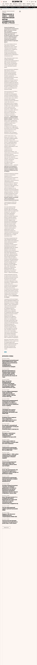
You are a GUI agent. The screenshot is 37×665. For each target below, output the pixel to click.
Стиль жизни (34, 3)
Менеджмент (29, 3)
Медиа (11, 3)
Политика (20, 3)
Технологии (7, 3)
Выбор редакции (6, 8)
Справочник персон (25, 5)
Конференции (11, 5)
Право (34, 5)
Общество (24, 3)
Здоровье (3, 5)
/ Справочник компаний (11, 11)
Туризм (31, 5)
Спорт (7, 5)
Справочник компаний (18, 5)
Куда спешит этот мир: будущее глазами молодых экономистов (20, 8)
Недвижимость (15, 3)
